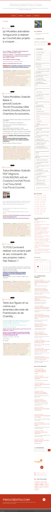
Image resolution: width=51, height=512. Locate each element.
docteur (12, 82)
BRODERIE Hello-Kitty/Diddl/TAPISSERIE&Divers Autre (41, 83)
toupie (8, 229)
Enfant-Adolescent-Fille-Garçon (42, 113)
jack (4, 82)
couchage (5, 85)
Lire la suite (38, 34)
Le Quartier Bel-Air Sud (39, 243)
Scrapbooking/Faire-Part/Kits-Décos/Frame (42, 163)
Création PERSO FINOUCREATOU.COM (39, 106)
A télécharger (27, 70)
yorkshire (5, 81)
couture (46, 486)
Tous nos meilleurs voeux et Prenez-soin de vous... (41, 290)
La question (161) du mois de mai (41, 242)
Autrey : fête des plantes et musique (42, 249)
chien (11, 79)
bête (27, 157)
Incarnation (36, 222)
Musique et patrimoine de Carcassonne (41, 229)
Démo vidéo (5, 282)
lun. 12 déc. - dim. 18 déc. (39, 211)
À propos (28, 15)
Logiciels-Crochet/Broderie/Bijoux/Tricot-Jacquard (41, 125)
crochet (37, 484)
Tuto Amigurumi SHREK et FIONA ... (40, 325)
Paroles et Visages (44, 240)
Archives (20, 15)
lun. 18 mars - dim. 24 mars (40, 201)
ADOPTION (38, 59)
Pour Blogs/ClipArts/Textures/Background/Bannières (42, 156)
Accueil (13, 15)
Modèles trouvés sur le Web (43, 69)
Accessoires (5, 148)
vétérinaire (7, 82)
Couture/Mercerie (7, 149)
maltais (19, 81)
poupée (26, 82)
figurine (23, 82)
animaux (24, 157)
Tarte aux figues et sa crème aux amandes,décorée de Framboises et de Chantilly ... (15, 309)
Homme (38, 118)
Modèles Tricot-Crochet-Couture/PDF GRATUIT (19, 150)
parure (11, 229)
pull (13, 85)
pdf (42, 482)
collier (8, 157)
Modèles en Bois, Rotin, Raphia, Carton (42, 132)
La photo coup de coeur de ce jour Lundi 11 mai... (41, 245)
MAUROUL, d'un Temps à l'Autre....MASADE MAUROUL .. (41, 393)
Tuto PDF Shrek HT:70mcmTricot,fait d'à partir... (42, 283)
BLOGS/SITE (38, 66)
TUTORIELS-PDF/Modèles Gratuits (9, 151)
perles (26, 151)
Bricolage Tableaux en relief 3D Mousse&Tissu (42, 72)
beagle (18, 80)
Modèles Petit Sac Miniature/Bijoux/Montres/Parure (42, 140)
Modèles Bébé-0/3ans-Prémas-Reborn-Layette (18, 73)
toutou (14, 79)
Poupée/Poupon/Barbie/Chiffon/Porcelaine (12, 76)
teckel (13, 81)
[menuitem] (13, 16)
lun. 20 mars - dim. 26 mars (40, 208)
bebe (18, 157)
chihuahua (10, 81)
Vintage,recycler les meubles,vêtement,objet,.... (41, 183)
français (9, 80)
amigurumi (12, 157)
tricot (10, 85)
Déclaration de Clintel (38, 224)
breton (25, 79)
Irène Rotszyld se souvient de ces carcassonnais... (41, 228)
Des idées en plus (14, 149)
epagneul (5, 80)
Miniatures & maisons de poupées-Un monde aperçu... (42, 308)
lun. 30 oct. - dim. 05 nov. (39, 204)
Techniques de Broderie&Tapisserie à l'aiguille (41, 170)
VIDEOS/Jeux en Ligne (40, 180)
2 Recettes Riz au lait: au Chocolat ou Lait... (42, 342)
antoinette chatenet (39, 281)
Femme (38, 116)
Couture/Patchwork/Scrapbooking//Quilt (42, 102)
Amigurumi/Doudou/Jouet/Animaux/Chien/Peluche (18, 148)
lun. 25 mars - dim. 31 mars (40, 199)
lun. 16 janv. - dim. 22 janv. (40, 210)
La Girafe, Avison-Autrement (42, 250)
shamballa (22, 151)
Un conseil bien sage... (39, 221)
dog (24, 80)
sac (8, 85)
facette (4, 79)
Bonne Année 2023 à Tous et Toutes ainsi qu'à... (41, 358)
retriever (21, 79)
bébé (42, 484)
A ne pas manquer (20, 70)
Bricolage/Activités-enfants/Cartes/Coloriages (40, 79)
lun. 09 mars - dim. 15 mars (40, 195)
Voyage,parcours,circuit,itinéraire (42, 188)
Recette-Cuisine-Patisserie (20, 282)
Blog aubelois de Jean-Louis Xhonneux (41, 233)
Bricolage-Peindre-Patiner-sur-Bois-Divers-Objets (42, 76)
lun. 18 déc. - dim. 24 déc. (39, 202)
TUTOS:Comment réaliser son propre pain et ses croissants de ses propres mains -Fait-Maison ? (17, 254)
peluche (15, 82)
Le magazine (39, 121)
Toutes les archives (38, 213)
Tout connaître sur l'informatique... (39, 174)
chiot (21, 157)
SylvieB (36, 307)
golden (17, 79)
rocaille (5, 229)
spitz (26, 81)
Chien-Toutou (39, 92)
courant (21, 80)
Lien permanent (7, 70)
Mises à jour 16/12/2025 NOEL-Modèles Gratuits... (42, 441)
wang (35, 289)
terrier (14, 80)
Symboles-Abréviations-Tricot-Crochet (42, 166)
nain (28, 81)
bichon (16, 81)
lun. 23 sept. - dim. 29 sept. (40, 197)
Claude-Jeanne (37, 297)
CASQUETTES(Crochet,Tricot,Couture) (42, 89)
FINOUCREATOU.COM (25, 5)
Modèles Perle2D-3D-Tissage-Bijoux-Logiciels (42, 136)
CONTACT (37, 15)
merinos (8, 79)
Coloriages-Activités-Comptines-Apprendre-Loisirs (42, 95)
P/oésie (41, 237)
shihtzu (23, 81)
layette (15, 157)
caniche (26, 80)
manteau (16, 85)
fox (12, 80)
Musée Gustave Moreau (39, 252)
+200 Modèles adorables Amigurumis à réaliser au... (40, 371)
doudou (19, 82)
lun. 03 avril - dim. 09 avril (39, 206)
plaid (29, 157)
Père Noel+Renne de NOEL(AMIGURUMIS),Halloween (41, 147)
